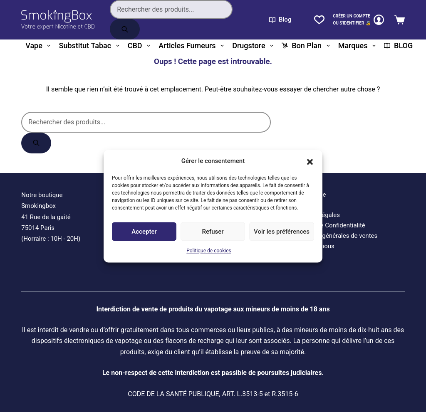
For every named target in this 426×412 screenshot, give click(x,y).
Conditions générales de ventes (334, 235)
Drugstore (254, 46)
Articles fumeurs (193, 46)
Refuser (212, 231)
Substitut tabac (90, 46)
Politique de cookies (208, 251)
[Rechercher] (125, 29)
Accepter (143, 231)
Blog (280, 19)
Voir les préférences (282, 231)
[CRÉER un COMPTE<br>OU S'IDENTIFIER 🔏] (358, 20)
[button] (310, 161)
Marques (358, 46)
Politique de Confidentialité (328, 225)
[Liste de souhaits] (319, 20)
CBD (141, 46)
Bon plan (307, 46)
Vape (39, 46)
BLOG (398, 45)
